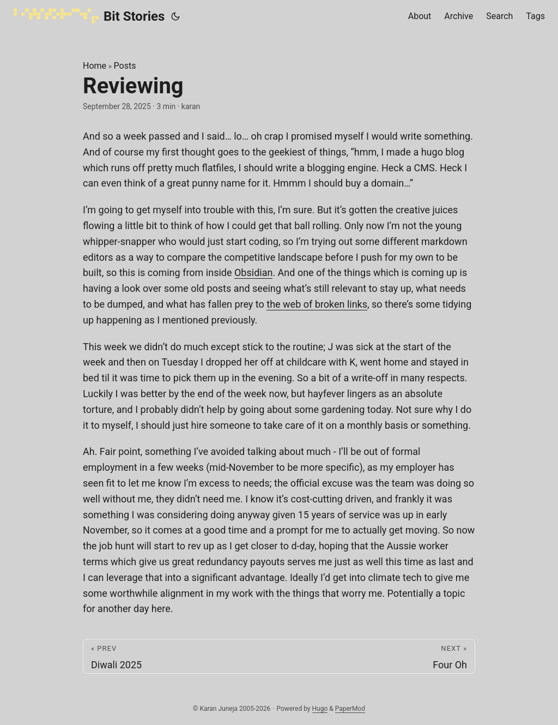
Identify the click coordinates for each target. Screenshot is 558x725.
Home (94, 66)
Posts (125, 66)
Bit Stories (89, 16)
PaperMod (350, 708)
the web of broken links (316, 304)
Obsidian (253, 272)
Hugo (320, 708)
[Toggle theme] (175, 16)
